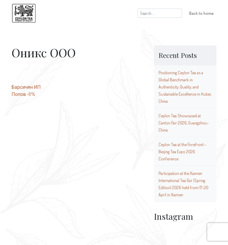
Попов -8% (23, 94)
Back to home (201, 13)
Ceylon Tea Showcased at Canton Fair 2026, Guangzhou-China (184, 122)
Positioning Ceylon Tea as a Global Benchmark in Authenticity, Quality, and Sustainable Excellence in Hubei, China (185, 87)
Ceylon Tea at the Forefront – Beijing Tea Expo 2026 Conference (183, 151)
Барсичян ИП (26, 87)
